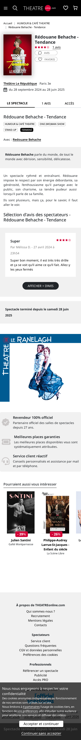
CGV (22, 650)
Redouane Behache (27, 139)
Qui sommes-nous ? (40, 611)
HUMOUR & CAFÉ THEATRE (20, 124)
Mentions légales (40, 620)
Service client (40, 641)
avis (44, 53)
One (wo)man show (52, 124)
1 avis (56, 47)
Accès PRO (40, 680)
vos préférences (27, 711)
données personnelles (46, 650)
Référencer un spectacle (40, 671)
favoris (46, 59)
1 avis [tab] (46, 103)
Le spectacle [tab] (17, 103)
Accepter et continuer (41, 723)
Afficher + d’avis (41, 286)
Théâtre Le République (20, 83)
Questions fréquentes (40, 645)
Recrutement (40, 616)
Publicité (40, 675)
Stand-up (10, 129)
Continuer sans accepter (41, 733)
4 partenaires (31, 707)
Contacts (40, 625)
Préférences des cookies (40, 655)
